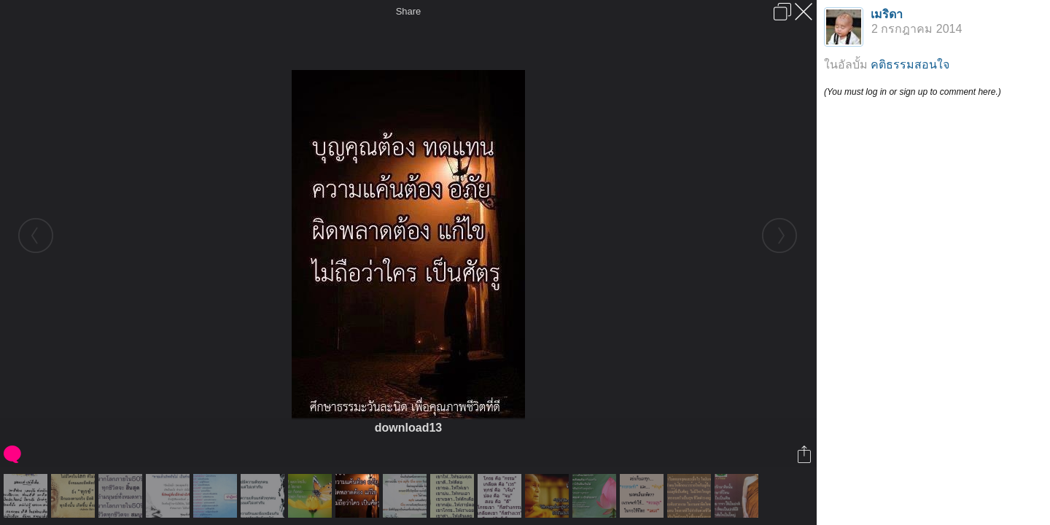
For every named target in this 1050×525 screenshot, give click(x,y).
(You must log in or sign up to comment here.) (912, 92)
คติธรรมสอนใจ (910, 64)
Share (408, 11)
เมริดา (887, 14)
